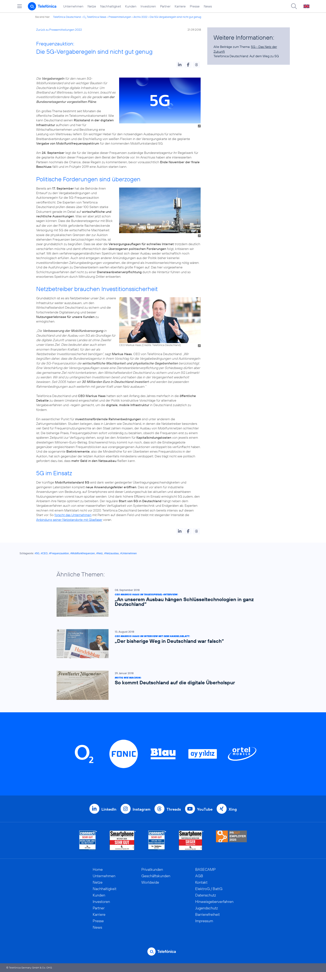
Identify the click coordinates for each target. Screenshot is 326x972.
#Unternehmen (128, 553)
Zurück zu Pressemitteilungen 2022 (59, 30)
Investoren (148, 6)
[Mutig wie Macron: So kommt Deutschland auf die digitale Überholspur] (160, 685)
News (208, 6)
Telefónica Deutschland (67, 16)
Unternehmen (73, 6)
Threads (174, 809)
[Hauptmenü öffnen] (19, 6)
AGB (199, 875)
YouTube (204, 809)
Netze (92, 6)
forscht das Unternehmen (72, 515)
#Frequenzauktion (59, 553)
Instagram (141, 809)
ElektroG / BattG (208, 888)
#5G (37, 553)
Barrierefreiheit (207, 914)
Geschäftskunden (155, 875)
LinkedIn (108, 809)
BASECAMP (205, 869)
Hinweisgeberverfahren (214, 901)
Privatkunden (152, 869)
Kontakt (201, 882)
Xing (233, 809)
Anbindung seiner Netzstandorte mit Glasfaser (69, 520)
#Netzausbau (111, 553)
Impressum (204, 920)
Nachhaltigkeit (110, 6)
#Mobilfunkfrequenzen (82, 553)
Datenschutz (205, 895)
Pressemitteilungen (120, 16)
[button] (179, 65)
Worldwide (150, 882)
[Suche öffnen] (294, 6)
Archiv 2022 (140, 16)
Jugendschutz (206, 908)
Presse (195, 6)
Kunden (130, 6)
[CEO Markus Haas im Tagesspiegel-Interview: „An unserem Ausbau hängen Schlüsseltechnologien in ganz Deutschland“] (160, 602)
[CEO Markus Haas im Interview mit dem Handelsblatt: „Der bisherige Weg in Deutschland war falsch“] (160, 644)
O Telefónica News (94, 16)
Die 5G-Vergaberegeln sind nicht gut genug (175, 16)
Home (98, 869)
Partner (165, 6)
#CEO (44, 553)
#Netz (99, 553)
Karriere (180, 6)
